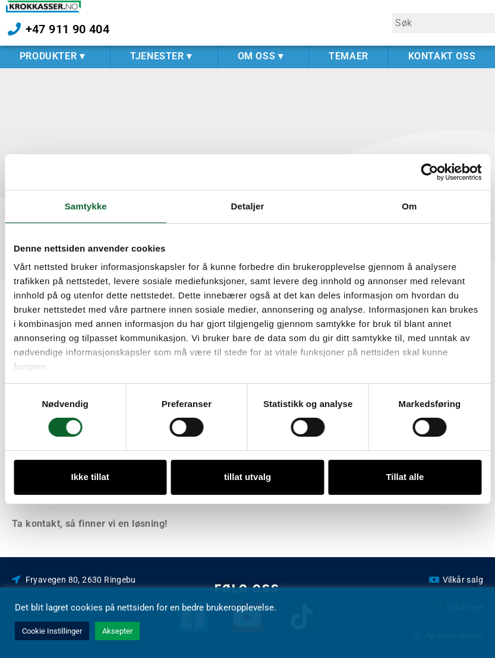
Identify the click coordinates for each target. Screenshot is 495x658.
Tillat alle (405, 477)
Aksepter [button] (117, 631)
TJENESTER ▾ (164, 56)
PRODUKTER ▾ (55, 56)
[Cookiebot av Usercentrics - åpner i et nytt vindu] (429, 172)
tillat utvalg (247, 477)
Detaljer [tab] (247, 206)
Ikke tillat (90, 477)
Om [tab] (409, 206)
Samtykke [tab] (86, 206)
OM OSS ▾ (263, 56)
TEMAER (348, 56)
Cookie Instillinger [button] (52, 631)
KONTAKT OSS (442, 56)
